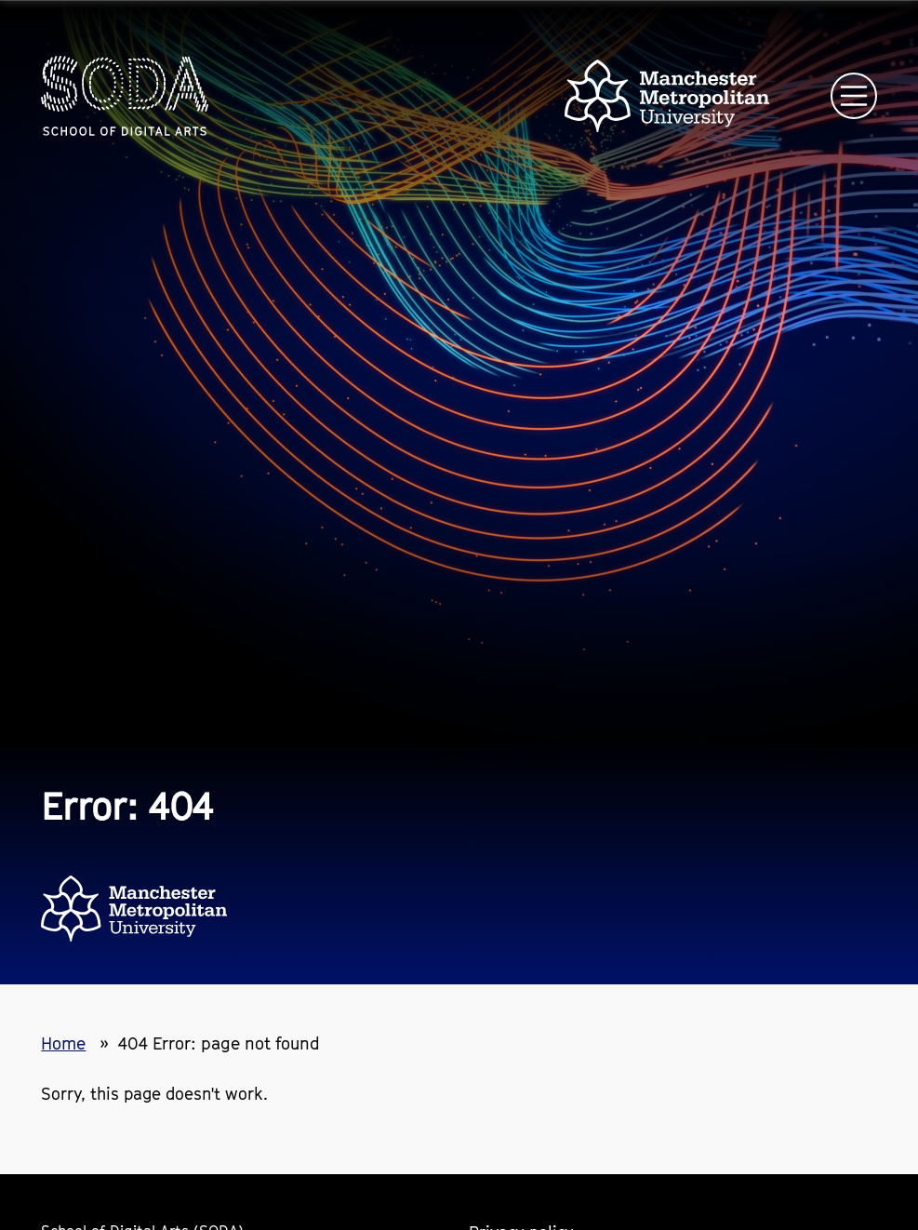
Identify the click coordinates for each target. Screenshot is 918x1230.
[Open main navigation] (854, 96)
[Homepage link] (124, 96)
